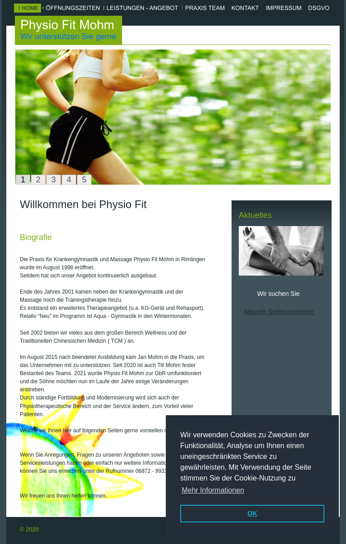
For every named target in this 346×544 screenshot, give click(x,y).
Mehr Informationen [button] (213, 490)
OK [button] (252, 513)
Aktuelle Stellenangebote (279, 311)
